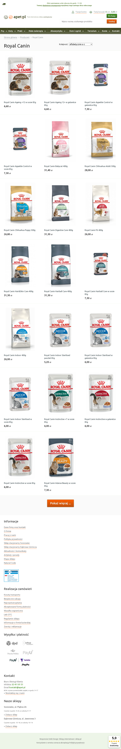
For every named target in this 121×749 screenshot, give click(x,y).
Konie (105, 31)
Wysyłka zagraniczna (13, 611)
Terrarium (93, 31)
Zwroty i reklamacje (12, 626)
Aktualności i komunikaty (15, 551)
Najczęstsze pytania (13, 603)
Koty (12, 31)
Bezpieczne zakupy (12, 599)
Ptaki (20, 31)
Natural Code (10, 563)
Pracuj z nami (10, 535)
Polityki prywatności (77, 743)
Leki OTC (8, 615)
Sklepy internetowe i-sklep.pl (60, 739)
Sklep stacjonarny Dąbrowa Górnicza (20, 547)
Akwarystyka (57, 31)
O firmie (7, 531)
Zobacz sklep (11, 715)
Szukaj (112, 21)
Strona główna (10, 37)
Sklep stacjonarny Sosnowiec (17, 543)
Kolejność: (63, 44)
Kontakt (116, 31)
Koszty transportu (12, 595)
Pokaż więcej (59, 503)
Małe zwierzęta (37, 31)
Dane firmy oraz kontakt (15, 527)
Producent (24, 37)
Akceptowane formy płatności (17, 607)
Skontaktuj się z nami (15, 693)
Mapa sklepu (9, 559)
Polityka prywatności (13, 539)
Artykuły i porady (11, 555)
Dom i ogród (76, 31)
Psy (3, 31)
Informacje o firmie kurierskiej (17, 623)
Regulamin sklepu (11, 619)
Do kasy (111, 16)
